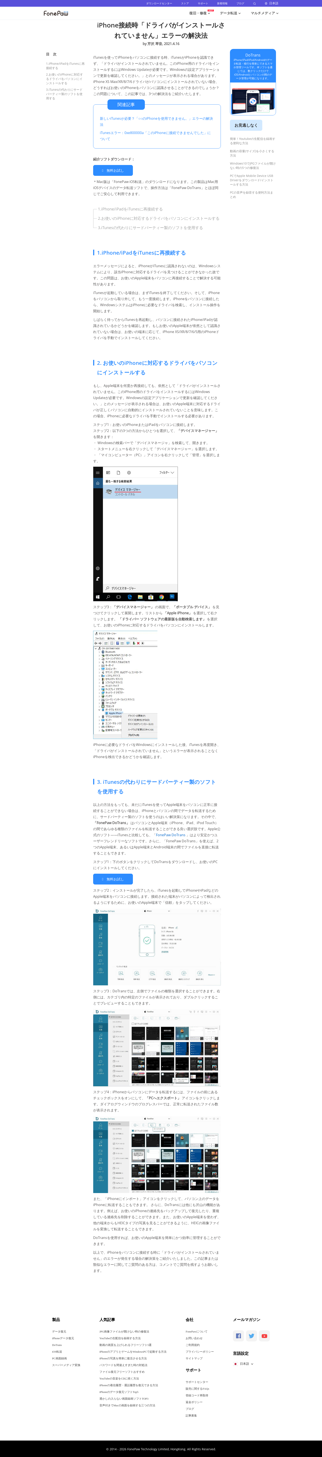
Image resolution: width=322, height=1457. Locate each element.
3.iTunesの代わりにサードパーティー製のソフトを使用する (64, 93)
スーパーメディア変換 (66, 1364)
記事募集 (191, 1415)
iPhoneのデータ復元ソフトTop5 (119, 1391)
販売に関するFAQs (197, 1388)
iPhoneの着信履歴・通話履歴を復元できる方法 (128, 1384)
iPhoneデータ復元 (63, 1337)
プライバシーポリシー (200, 1351)
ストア (185, 3)
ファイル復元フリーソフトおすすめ (122, 1371)
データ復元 (59, 1330)
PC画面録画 (59, 1357)
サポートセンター (197, 1381)
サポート (203, 3)
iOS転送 (57, 1351)
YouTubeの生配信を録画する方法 (120, 1337)
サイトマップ (194, 1357)
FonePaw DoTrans (171, 834)
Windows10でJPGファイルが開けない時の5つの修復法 (253, 165)
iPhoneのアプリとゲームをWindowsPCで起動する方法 (133, 1351)
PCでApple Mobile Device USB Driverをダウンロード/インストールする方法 (251, 180)
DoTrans (253, 55)
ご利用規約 (193, 1344)
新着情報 (222, 3)
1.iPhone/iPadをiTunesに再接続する (130, 208)
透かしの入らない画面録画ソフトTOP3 (124, 1398)
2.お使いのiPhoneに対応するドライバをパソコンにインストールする (64, 78)
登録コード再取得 (197, 1394)
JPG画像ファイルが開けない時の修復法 (124, 1330)
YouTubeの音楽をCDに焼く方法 (119, 1377)
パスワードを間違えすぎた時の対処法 (123, 1364)
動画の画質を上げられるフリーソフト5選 (125, 1344)
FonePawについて (196, 1330)
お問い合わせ (194, 1337)
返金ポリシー (194, 1401)
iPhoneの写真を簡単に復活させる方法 (123, 1357)
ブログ (240, 3)
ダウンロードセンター (159, 3)
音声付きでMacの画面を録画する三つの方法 (127, 1404)
